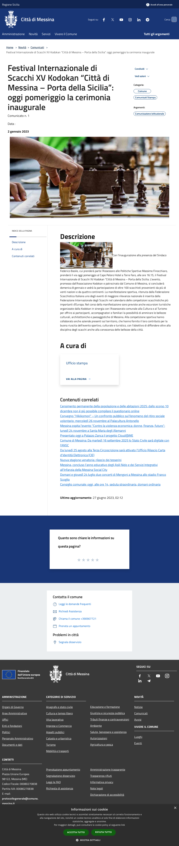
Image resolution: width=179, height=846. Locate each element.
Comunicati (37, 47)
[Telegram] (141, 19)
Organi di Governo (13, 707)
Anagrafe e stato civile (59, 707)
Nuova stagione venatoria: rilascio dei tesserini (90, 460)
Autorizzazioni (98, 738)
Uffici (5, 719)
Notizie (138, 707)
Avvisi (137, 719)
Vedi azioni (143, 76)
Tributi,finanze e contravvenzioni (109, 719)
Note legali (96, 788)
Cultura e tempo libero (59, 713)
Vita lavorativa (54, 719)
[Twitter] (106, 19)
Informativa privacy (101, 782)
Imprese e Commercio (59, 726)
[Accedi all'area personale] (159, 5)
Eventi (138, 743)
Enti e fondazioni (12, 726)
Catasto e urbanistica (58, 738)
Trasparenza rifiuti (101, 776)
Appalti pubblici (55, 732)
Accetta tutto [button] (76, 832)
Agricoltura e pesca (101, 744)
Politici (6, 732)
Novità (22, 47)
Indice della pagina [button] (22, 230)
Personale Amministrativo (17, 738)
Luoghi (138, 737)
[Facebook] (97, 19)
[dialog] (89, 825)
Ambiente (96, 726)
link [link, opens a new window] (123, 824)
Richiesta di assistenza (59, 788)
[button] (89, 840)
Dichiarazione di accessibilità (107, 795)
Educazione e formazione (105, 707)
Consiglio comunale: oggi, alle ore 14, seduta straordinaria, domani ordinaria (110, 484)
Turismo (51, 745)
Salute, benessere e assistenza (108, 732)
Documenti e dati (12, 745)
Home (9, 47)
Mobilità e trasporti (57, 751)
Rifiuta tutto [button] (103, 832)
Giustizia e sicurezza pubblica (107, 713)
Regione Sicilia (10, 4)
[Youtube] (115, 19)
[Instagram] (124, 19)
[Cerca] (173, 19)
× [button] (175, 808)
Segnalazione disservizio (60, 776)
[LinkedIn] (132, 19)
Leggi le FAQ (53, 782)
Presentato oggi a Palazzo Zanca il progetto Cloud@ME (96, 435)
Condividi (142, 69)
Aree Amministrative (14, 713)
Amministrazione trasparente (107, 769)
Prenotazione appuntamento (63, 769)
